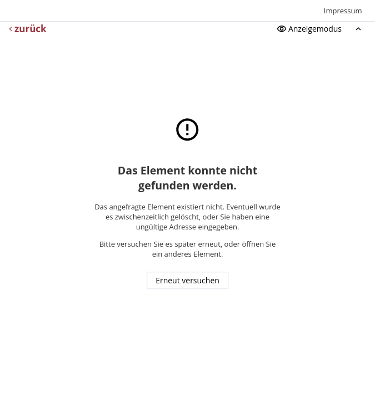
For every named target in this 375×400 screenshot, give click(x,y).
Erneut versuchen (187, 281)
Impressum (343, 11)
